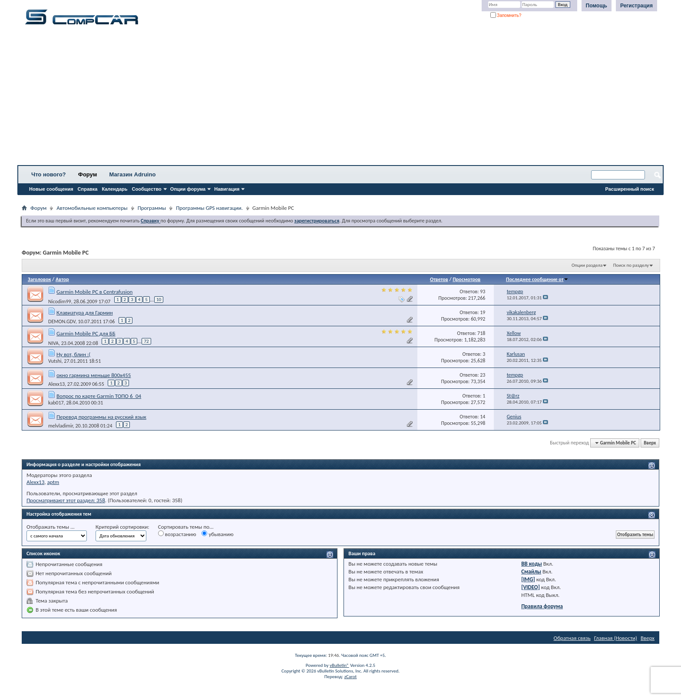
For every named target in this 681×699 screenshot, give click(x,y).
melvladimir (60, 426)
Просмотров (466, 279)
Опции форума (187, 189)
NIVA (53, 343)
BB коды (531, 563)
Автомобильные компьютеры (91, 208)
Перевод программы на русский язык (101, 417)
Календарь (114, 189)
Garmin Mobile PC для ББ (86, 333)
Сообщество (147, 189)
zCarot (350, 676)
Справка (88, 189)
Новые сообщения (51, 189)
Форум (87, 174)
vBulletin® (339, 665)
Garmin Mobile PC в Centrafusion (94, 291)
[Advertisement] (271, 98)
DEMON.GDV (62, 321)
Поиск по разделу (631, 265)
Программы (152, 208)
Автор (62, 279)
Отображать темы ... (50, 526)
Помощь (596, 6)
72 (146, 341)
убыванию (217, 533)
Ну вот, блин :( (73, 354)
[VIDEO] (530, 587)
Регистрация (636, 6)
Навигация (226, 189)
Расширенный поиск (629, 189)
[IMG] (528, 579)
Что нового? (48, 174)
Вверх (650, 443)
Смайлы (531, 571)
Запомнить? (506, 15)
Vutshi (55, 361)
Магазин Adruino (132, 174)
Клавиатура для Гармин (84, 312)
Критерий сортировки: (122, 526)
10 (158, 299)
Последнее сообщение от (537, 279)
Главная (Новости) (615, 638)
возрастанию (177, 533)
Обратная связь (572, 638)
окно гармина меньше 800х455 (93, 375)
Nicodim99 (59, 301)
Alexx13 (56, 384)
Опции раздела (587, 265)
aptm (53, 482)
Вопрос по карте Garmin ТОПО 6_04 (98, 396)
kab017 (56, 403)
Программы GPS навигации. (209, 208)
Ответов (439, 279)
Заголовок (39, 279)
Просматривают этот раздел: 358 (65, 500)
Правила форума (542, 606)
